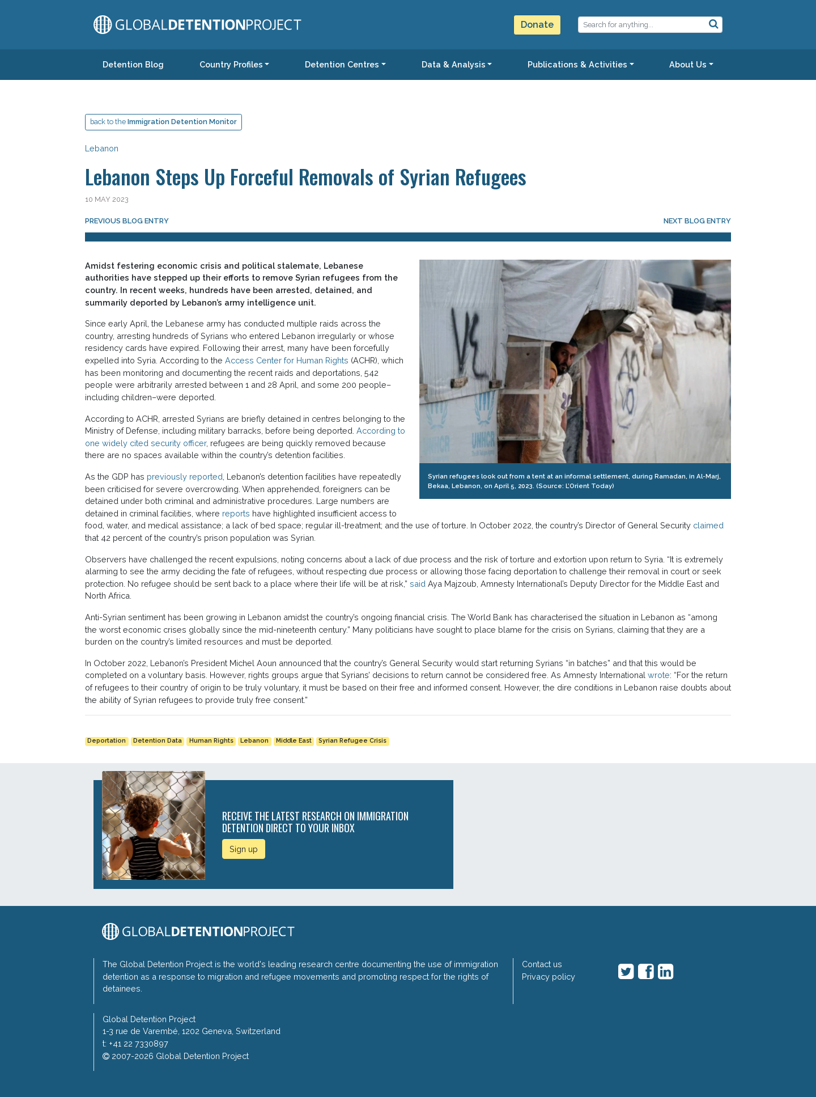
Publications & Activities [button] (577, 64)
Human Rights (211, 740)
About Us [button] (688, 64)
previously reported (185, 476)
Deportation (106, 740)
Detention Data (157, 740)
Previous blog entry (127, 221)
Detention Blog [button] (133, 64)
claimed (708, 525)
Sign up (244, 849)
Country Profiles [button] (231, 64)
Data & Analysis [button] (454, 64)
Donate (537, 24)
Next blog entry (697, 221)
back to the (163, 121)
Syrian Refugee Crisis (352, 740)
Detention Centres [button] (342, 64)
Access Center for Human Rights (285, 360)
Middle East (294, 740)
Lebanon (101, 148)
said (418, 583)
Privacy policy (548, 976)
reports (236, 513)
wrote (659, 675)
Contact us (542, 964)
